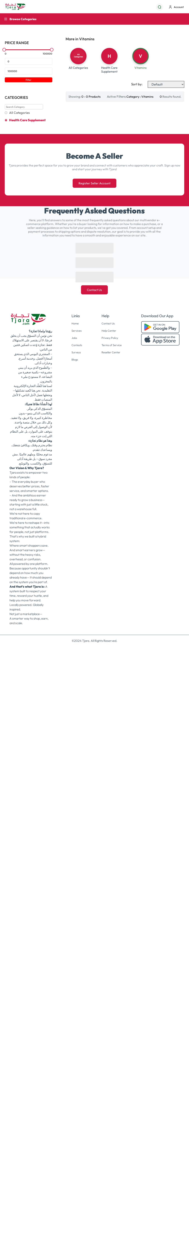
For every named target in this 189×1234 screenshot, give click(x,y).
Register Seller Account (94, 753)
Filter (28, 79)
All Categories (19, 113)
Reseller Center (111, 921)
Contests (76, 914)
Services (76, 900)
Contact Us (94, 860)
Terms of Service (111, 914)
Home (74, 893)
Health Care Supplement (27, 120)
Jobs (73, 907)
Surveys (75, 921)
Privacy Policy (109, 907)
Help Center (108, 900)
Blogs (73, 928)
